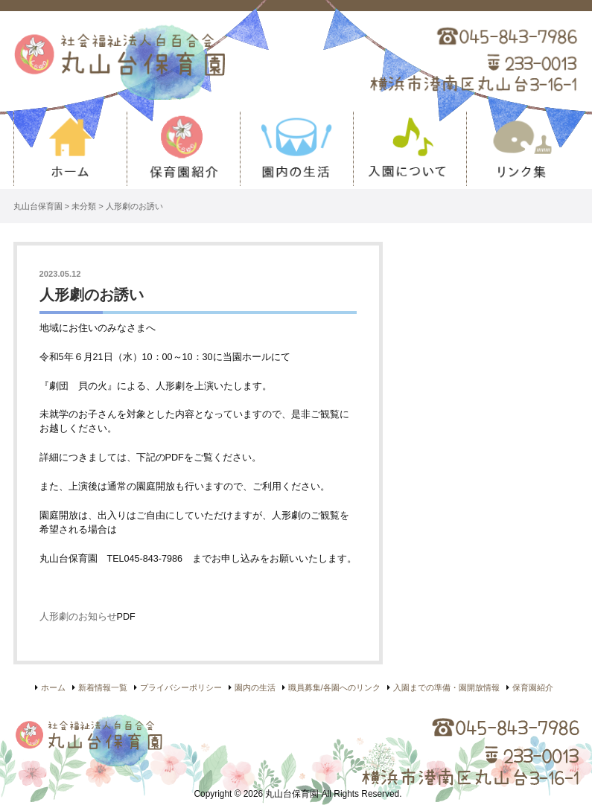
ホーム (70, 150)
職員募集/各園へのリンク (334, 687)
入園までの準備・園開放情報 (446, 687)
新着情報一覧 (102, 687)
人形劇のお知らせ (78, 617)
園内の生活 (296, 150)
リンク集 (522, 150)
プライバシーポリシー (181, 687)
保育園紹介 (183, 150)
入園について (409, 150)
